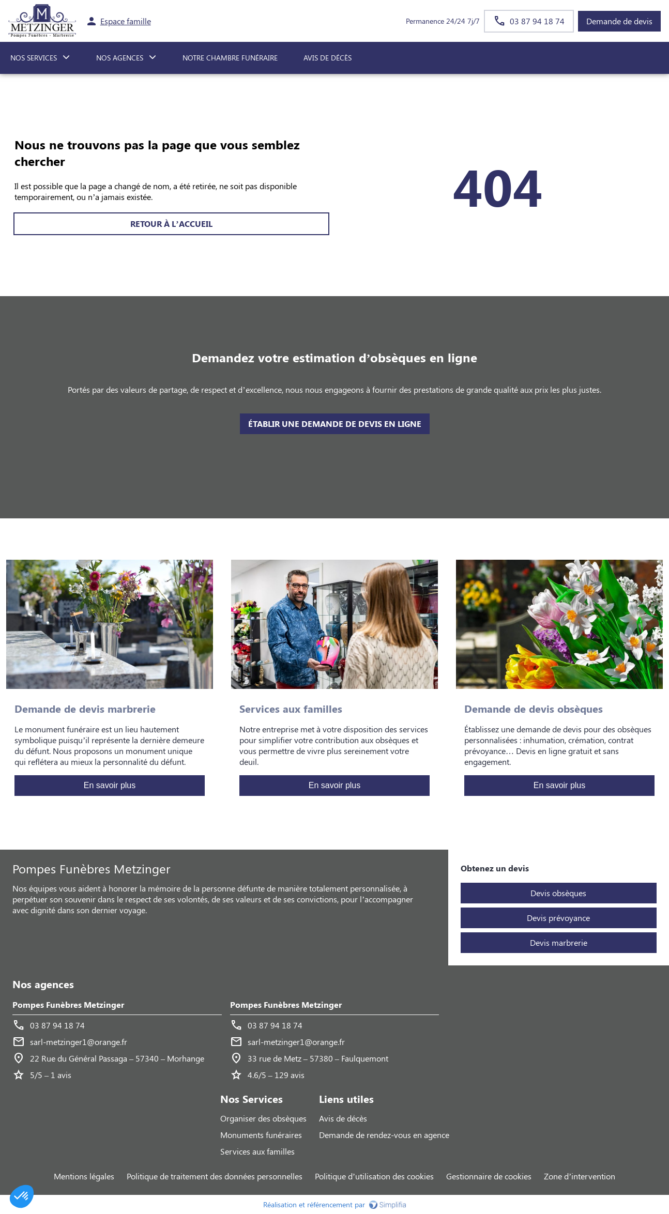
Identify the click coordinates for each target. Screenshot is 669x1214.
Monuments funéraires (261, 1134)
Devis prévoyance (558, 917)
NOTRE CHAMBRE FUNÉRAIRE (230, 58)
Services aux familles (257, 1151)
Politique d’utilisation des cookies (374, 1176)
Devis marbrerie (558, 942)
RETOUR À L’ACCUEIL (171, 223)
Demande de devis (619, 21)
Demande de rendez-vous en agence (384, 1134)
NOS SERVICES (33, 58)
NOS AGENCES (119, 58)
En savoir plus (110, 785)
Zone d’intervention (579, 1176)
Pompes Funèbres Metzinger (68, 1004)
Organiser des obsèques (263, 1118)
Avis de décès (327, 58)
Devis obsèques (558, 892)
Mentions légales (84, 1176)
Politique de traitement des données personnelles (214, 1176)
